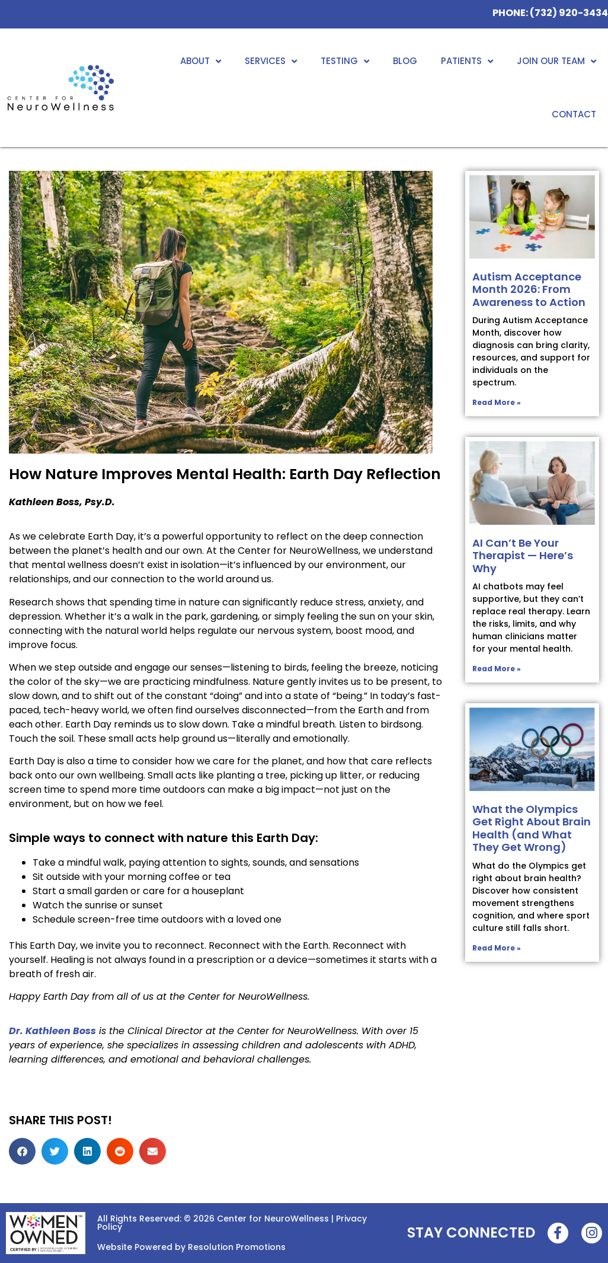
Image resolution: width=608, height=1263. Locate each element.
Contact (574, 114)
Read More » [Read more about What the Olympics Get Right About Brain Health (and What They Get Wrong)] (496, 948)
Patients (467, 61)
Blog (405, 61)
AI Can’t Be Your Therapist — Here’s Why (522, 555)
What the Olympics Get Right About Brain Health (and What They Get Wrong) (531, 828)
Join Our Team (556, 61)
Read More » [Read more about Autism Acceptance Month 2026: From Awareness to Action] (496, 402)
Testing (345, 61)
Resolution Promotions (237, 1247)
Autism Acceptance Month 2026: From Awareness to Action (528, 289)
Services (271, 61)
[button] (22, 1151)
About (200, 61)
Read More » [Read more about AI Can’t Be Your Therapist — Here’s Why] (496, 669)
